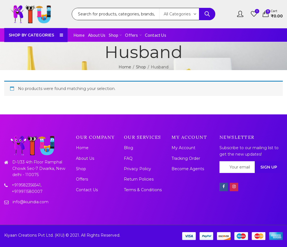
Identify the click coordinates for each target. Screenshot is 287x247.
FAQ (128, 158)
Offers (82, 179)
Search (207, 14)
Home (125, 67)
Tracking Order (186, 158)
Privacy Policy (137, 168)
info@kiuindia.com (30, 201)
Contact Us (87, 189)
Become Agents (188, 168)
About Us (85, 158)
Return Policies (139, 179)
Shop (141, 67)
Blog (128, 147)
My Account (183, 147)
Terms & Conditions (143, 189)
